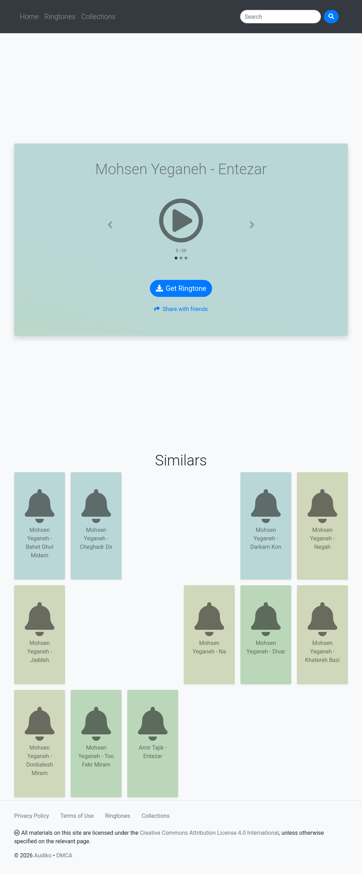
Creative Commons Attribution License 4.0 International (209, 832)
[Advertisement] (181, 88)
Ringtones (59, 16)
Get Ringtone (181, 288)
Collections (98, 16)
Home (29, 16)
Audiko (42, 855)
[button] (110, 225)
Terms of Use (77, 816)
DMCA (64, 855)
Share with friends (181, 309)
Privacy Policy (31, 816)
